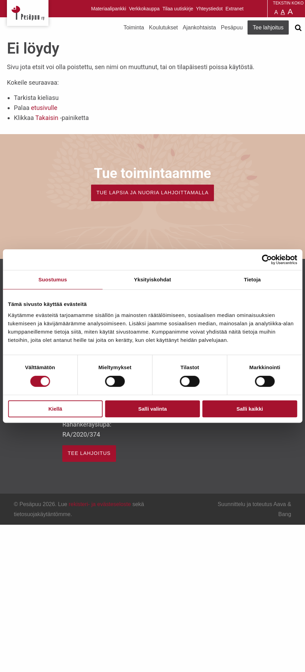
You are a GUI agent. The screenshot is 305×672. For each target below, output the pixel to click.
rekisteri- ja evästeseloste (100, 504)
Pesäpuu (27, 13)
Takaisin (46, 117)
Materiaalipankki (108, 8)
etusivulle (44, 107)
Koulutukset (163, 27)
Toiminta (134, 27)
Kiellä (55, 409)
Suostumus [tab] (52, 279)
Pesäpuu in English (249, 8)
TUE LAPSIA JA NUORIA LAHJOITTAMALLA (152, 192)
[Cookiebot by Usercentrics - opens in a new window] (266, 259)
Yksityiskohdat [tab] (152, 279)
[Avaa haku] (298, 27)
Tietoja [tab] (252, 279)
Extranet (234, 8)
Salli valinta (152, 409)
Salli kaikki (249, 409)
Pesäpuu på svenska (258, 8)
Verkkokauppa (144, 8)
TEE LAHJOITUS (89, 453)
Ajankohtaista (199, 27)
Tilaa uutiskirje (177, 8)
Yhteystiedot (209, 8)
